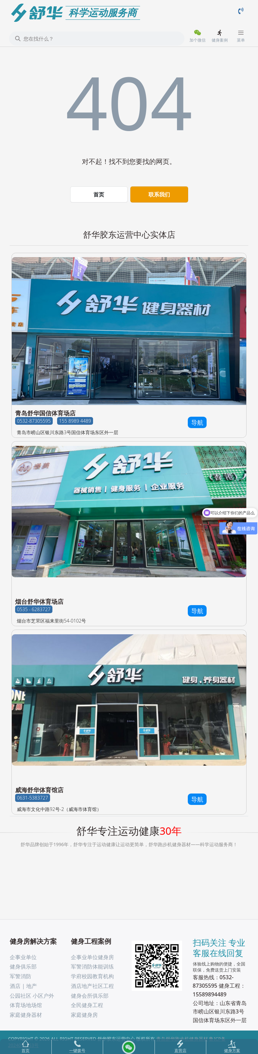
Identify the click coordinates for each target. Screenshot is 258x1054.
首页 (98, 194)
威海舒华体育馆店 (39, 790)
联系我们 (159, 194)
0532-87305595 (34, 421)
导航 (197, 422)
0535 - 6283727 (34, 609)
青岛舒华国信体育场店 (45, 413)
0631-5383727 (32, 798)
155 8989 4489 (75, 421)
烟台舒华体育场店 (39, 601)
